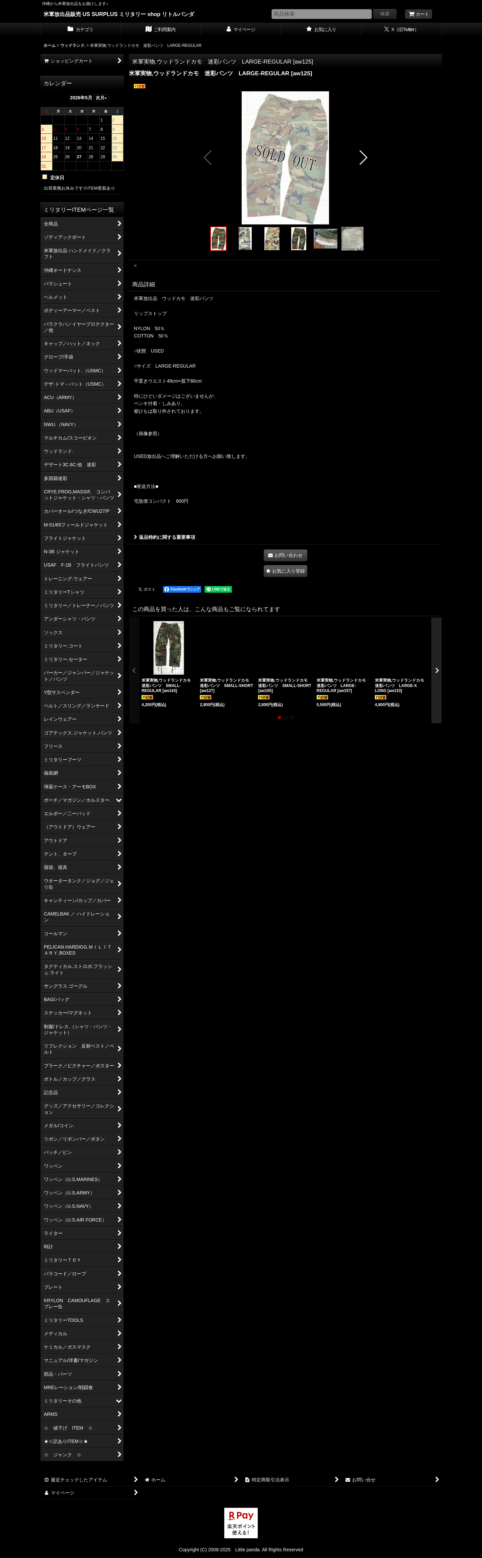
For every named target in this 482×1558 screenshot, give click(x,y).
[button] (208, 157)
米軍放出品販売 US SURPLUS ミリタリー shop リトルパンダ (119, 14)
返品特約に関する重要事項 (164, 537)
